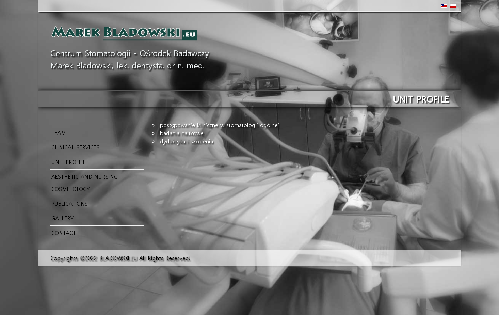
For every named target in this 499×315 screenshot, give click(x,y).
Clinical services (75, 147)
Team (58, 132)
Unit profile (68, 162)
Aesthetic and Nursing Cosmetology (84, 182)
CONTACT (63, 232)
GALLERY (62, 218)
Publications (69, 203)
